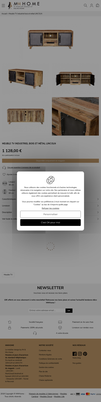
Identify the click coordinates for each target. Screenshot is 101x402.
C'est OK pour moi (50, 222)
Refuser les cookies (50, 208)
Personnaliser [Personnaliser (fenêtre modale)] (50, 214)
